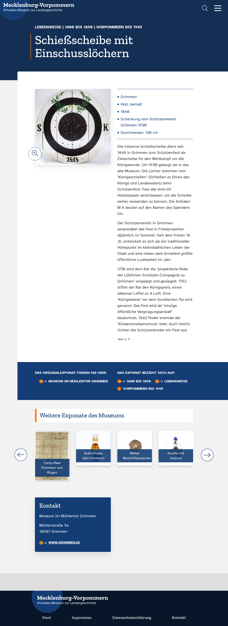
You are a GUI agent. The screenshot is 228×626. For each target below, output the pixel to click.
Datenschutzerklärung (131, 617)
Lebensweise (48, 27)
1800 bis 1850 (79, 27)
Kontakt (179, 617)
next (207, 454)
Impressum (82, 617)
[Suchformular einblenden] (205, 8)
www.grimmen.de (60, 542)
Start (46, 617)
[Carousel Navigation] (114, 454)
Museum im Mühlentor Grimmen (74, 381)
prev (20, 454)
